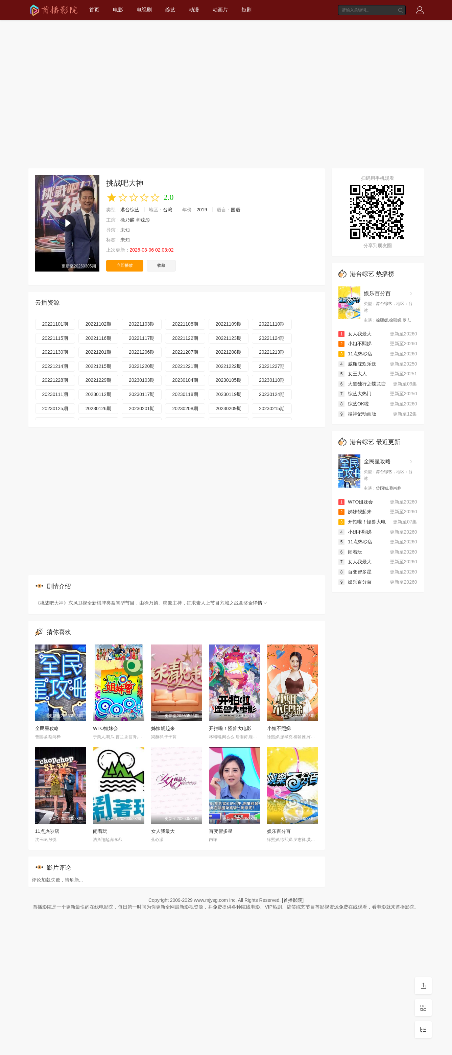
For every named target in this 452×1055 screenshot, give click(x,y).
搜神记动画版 (357, 414)
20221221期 (185, 366)
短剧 (246, 10)
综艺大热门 (355, 393)
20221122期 (185, 338)
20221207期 (185, 352)
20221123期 (228, 338)
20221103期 (141, 324)
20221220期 (141, 366)
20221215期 (98, 366)
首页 (94, 10)
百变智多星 (221, 831)
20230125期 (55, 408)
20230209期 (228, 408)
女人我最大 (163, 831)
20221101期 (55, 324)
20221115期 (55, 338)
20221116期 (98, 338)
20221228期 (55, 380)
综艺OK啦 (353, 403)
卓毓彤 (143, 219)
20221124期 (272, 338)
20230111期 (55, 394)
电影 (118, 10)
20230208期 (185, 408)
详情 (260, 603)
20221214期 (55, 366)
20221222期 (228, 366)
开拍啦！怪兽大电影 (230, 728)
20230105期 (228, 380)
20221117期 (141, 338)
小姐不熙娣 (279, 728)
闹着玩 (100, 831)
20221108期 (185, 324)
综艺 (170, 10)
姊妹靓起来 (163, 728)
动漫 (194, 10)
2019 (201, 209)
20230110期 (272, 380)
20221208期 (228, 352)
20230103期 (141, 380)
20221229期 (98, 380)
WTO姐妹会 (105, 728)
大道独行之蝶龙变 (362, 383)
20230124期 (272, 394)
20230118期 (185, 394)
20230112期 (98, 394)
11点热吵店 (47, 831)
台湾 (167, 209)
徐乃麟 (127, 219)
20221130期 (55, 352)
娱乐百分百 (279, 831)
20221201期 (98, 352)
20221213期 (272, 352)
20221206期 (141, 352)
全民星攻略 (47, 728)
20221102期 (98, 324)
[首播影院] (293, 900)
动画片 (220, 10)
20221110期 (272, 324)
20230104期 (185, 380)
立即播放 (125, 265)
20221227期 (272, 366)
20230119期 (228, 394)
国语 (235, 209)
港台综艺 (129, 209)
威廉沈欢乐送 (357, 364)
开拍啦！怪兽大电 (362, 521)
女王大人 (352, 373)
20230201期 (141, 408)
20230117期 (141, 394)
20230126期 (98, 408)
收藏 (161, 265)
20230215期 (272, 408)
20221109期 (228, 324)
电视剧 (144, 10)
